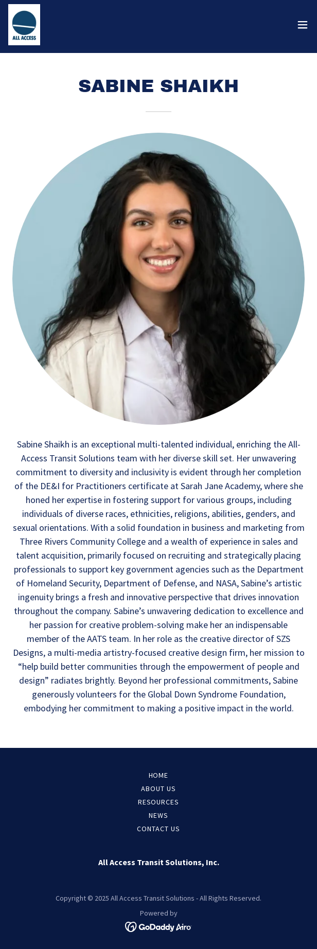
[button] (302, 24)
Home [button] (159, 775)
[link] (24, 24)
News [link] (158, 815)
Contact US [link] (158, 828)
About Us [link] (158, 788)
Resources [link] (159, 802)
